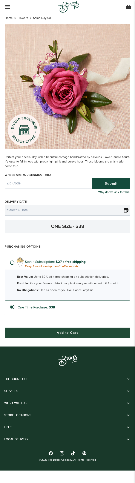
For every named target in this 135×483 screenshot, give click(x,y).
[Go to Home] (69, 7)
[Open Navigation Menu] (7, 7)
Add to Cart (67, 475)
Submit (111, 196)
